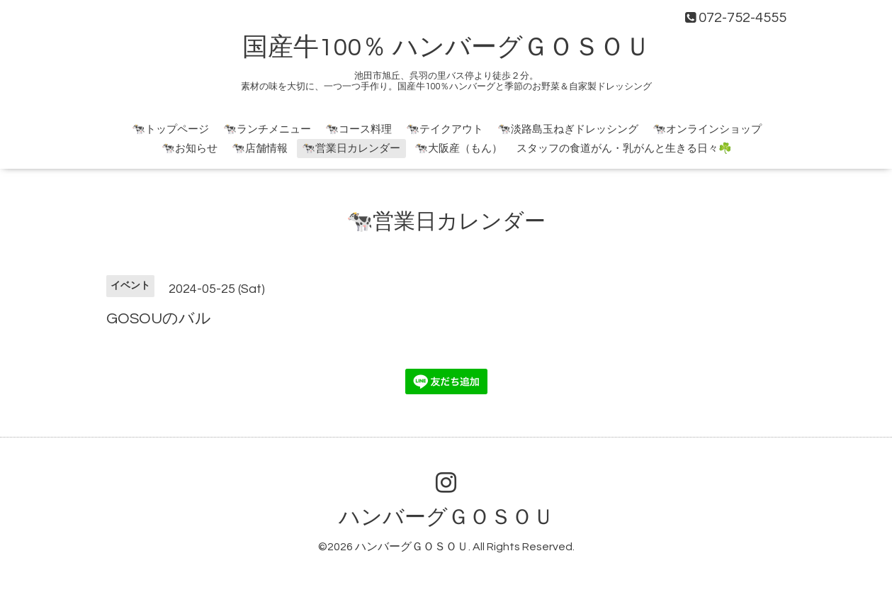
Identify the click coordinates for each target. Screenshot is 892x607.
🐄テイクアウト (444, 129)
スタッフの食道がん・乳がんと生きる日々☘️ (624, 148)
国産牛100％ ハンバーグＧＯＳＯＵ (446, 47)
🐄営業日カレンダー (351, 148)
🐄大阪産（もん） (458, 148)
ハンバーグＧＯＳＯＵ (446, 517)
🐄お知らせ (190, 148)
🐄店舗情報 (260, 148)
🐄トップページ (170, 129)
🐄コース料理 (358, 129)
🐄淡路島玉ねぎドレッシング (567, 129)
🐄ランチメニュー (267, 129)
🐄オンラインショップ (707, 129)
